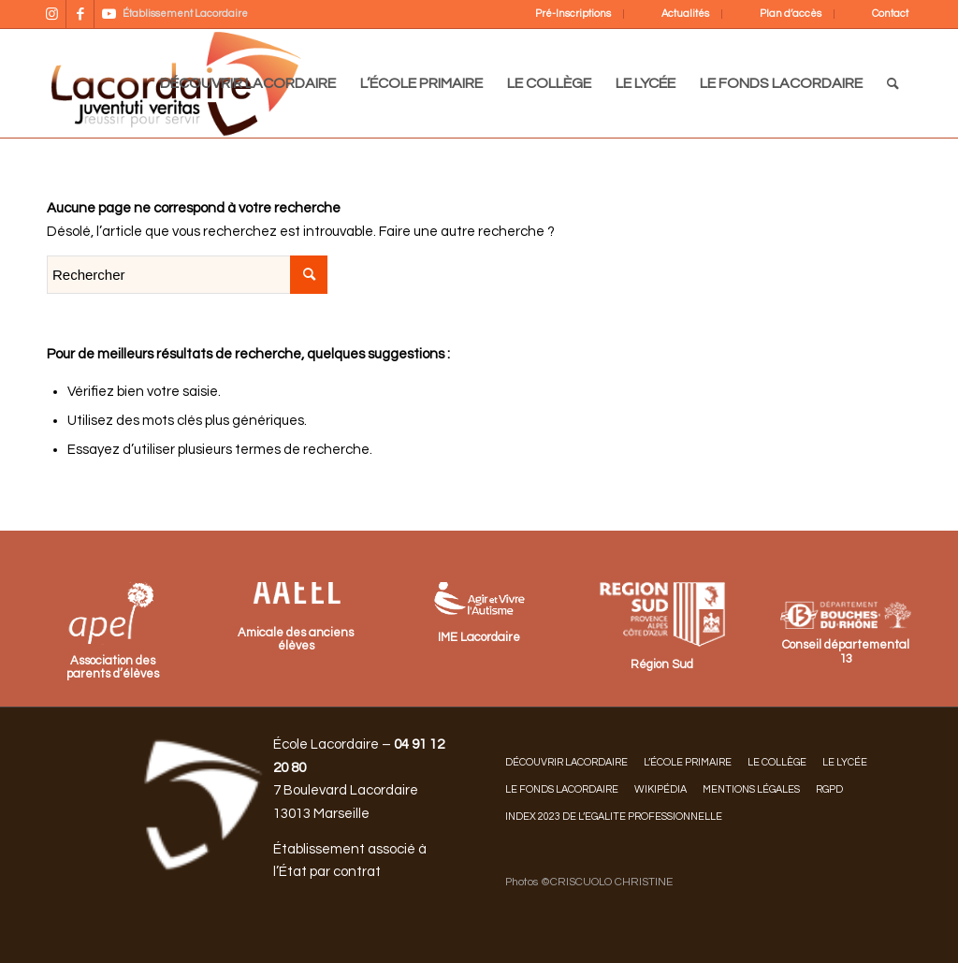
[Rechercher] (893, 83)
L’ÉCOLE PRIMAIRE (688, 762)
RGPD (829, 789)
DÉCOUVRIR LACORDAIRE (566, 762)
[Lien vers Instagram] (51, 14)
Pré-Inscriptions (573, 13)
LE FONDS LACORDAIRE (561, 789)
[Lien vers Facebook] (80, 14)
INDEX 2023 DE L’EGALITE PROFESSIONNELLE (613, 816)
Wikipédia (660, 789)
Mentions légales (751, 789)
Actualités (685, 13)
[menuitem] (561, 14)
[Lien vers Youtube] (108, 14)
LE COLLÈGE (777, 762)
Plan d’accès (790, 13)
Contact (890, 13)
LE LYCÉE (844, 762)
